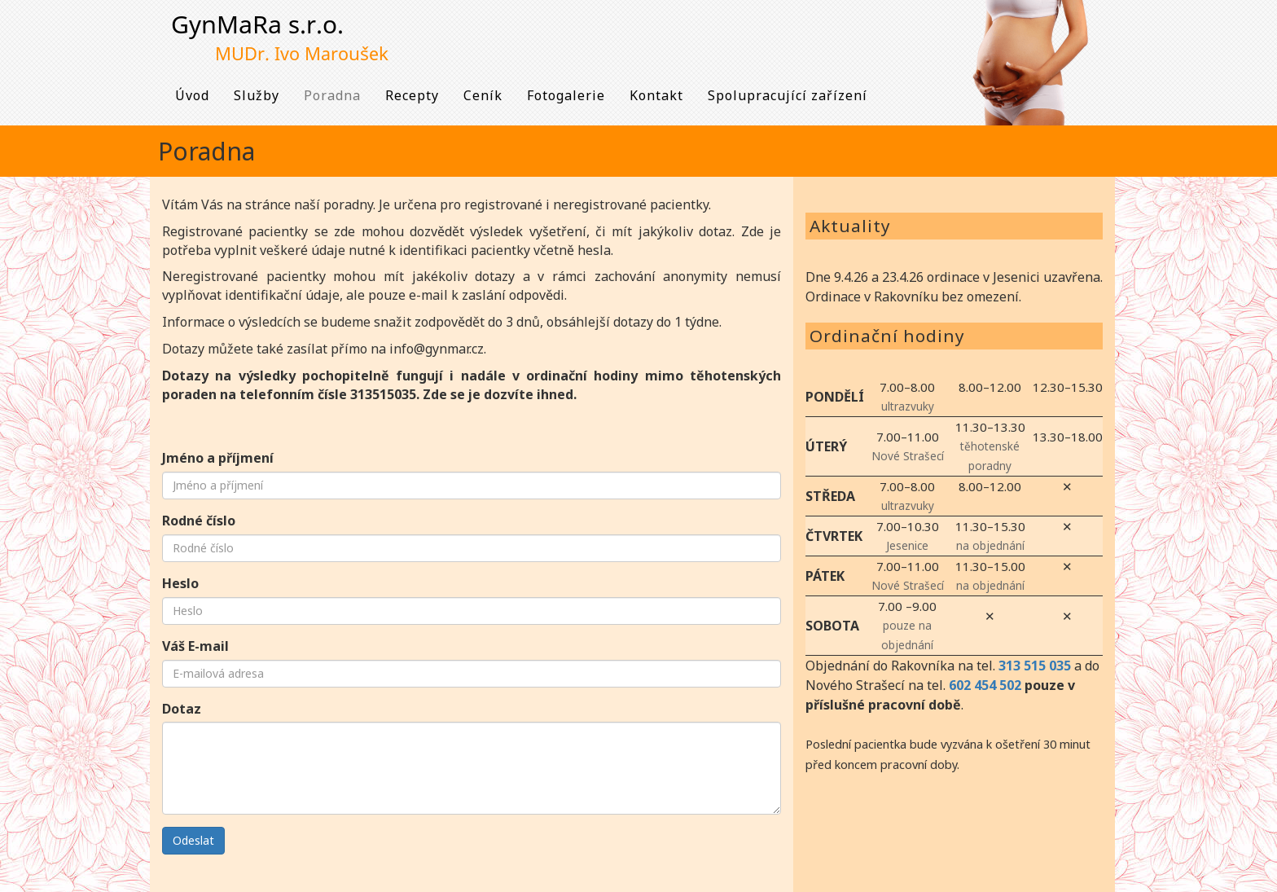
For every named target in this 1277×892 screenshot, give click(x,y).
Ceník (482, 95)
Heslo (180, 583)
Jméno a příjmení (218, 458)
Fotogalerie (566, 95)
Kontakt (656, 95)
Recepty (412, 95)
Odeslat (193, 840)
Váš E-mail (195, 646)
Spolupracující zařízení (787, 95)
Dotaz (181, 709)
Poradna (332, 95)
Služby (256, 95)
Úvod (192, 95)
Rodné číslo (198, 520)
